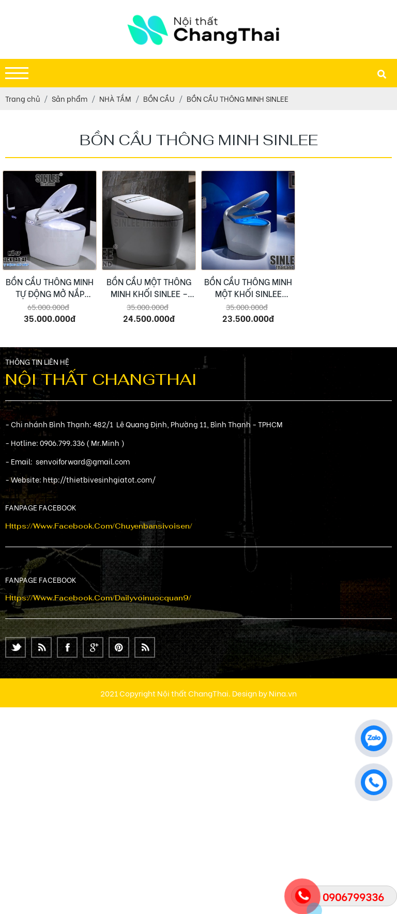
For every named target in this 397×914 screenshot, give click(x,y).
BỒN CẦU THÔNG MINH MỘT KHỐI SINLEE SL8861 (248, 287)
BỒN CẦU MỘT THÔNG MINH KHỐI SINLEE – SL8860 (148, 287)
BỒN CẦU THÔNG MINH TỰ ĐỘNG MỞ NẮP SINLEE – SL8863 (50, 287)
